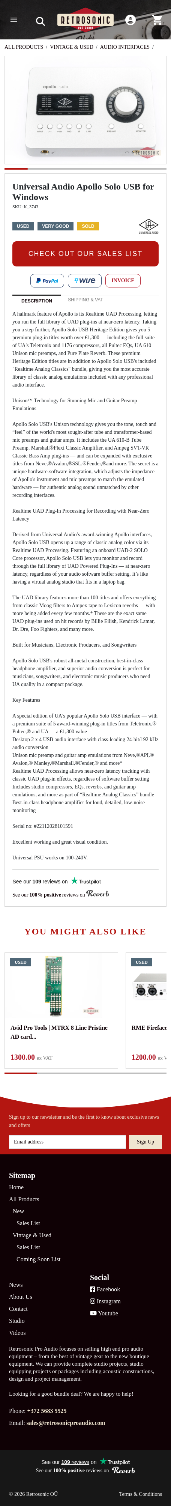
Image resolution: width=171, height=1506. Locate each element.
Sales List (28, 1223)
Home (16, 1187)
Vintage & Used (71, 47)
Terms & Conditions (140, 1494)
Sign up (145, 1142)
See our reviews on (60, 894)
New (18, 1211)
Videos (17, 1333)
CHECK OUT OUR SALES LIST (85, 253)
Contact (18, 1309)
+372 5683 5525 (46, 1411)
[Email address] (67, 1142)
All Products (23, 47)
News (15, 1285)
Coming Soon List (38, 1259)
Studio (17, 1321)
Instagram (105, 1301)
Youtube (104, 1313)
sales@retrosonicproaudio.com (66, 1423)
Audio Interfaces (125, 47)
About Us (20, 1297)
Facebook (105, 1289)
